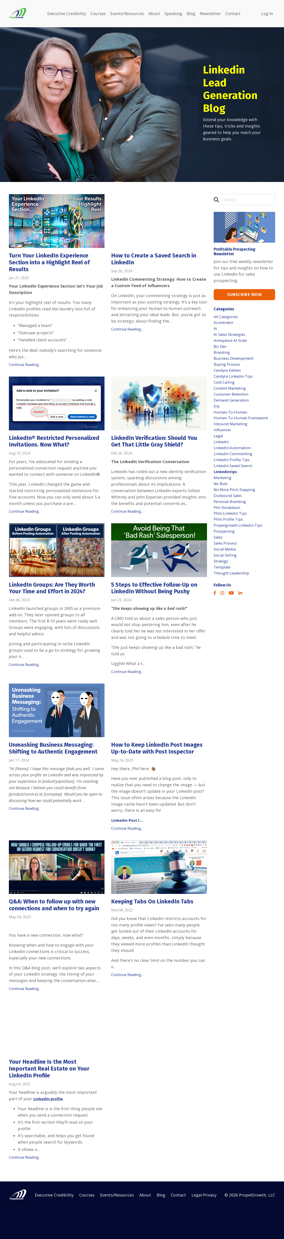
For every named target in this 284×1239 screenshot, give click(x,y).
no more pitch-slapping (236, 501)
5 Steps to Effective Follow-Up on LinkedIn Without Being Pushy (159, 599)
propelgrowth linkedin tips (240, 540)
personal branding (231, 514)
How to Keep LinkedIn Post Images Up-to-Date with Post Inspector (153, 764)
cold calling (225, 387)
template (223, 584)
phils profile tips (230, 533)
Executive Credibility (66, 13)
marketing (223, 489)
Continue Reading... (25, 366)
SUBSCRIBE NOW (244, 294)
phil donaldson (228, 521)
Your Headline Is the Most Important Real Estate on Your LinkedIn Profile (53, 1098)
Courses (98, 13)
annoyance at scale (232, 342)
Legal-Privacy (204, 1225)
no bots (221, 495)
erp (217, 412)
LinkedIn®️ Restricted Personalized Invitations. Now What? (52, 447)
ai (215, 329)
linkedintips (226, 482)
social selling (226, 571)
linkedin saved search (235, 476)
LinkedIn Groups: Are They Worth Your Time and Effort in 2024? (56, 599)
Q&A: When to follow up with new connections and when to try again (52, 929)
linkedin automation (234, 457)
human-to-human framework (243, 425)
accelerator (225, 323)
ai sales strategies (231, 336)
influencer (223, 438)
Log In (267, 13)
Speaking (173, 13)
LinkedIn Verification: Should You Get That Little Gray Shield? (158, 443)
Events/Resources (127, 13)
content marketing (232, 393)
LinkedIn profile (49, 1129)
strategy (222, 578)
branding (222, 355)
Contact (233, 13)
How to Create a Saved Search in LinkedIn (157, 259)
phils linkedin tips (232, 527)
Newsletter (210, 13)
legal (219, 444)
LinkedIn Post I (126, 840)
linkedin (222, 450)
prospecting (225, 546)
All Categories (227, 316)
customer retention (233, 399)
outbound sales (229, 508)
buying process (228, 368)
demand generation (233, 406)
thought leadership (233, 591)
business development (235, 361)
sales (218, 552)
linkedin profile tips (233, 469)
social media (225, 565)
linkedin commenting (235, 463)
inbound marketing (232, 431)
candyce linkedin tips (235, 380)
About (154, 13)
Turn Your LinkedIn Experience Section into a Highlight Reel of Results (54, 263)
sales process (226, 559)
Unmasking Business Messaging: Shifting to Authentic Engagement (55, 764)
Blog (191, 13)
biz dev (221, 348)
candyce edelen (228, 374)
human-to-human (231, 418)
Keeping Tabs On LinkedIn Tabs (156, 922)
